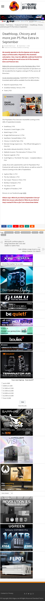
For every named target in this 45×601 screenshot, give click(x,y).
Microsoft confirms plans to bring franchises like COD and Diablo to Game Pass (16, 243)
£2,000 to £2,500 (8, 393)
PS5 (41, 232)
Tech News (9, 25)
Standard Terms (38, 598)
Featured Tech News (21, 25)
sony (3, 235)
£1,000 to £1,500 (8, 388)
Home (2, 25)
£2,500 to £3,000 (8, 396)
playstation (26, 232)
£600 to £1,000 (7, 386)
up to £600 (6, 383)
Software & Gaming (23, 47)
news (17, 232)
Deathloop (9, 232)
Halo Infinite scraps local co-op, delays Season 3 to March (29, 249)
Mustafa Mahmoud (9, 46)
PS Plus (35, 232)
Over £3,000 (7, 398)
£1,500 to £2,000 (8, 391)
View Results (22, 406)
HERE (24, 193)
